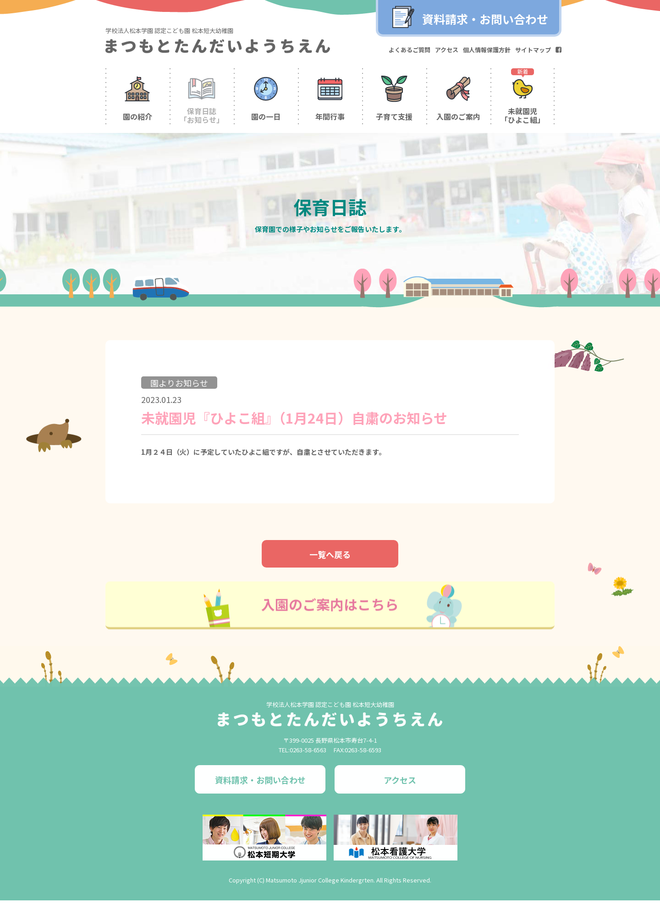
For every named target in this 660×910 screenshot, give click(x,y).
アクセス (446, 49)
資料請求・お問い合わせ (485, 19)
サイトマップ (533, 49)
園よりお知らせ (180, 399)
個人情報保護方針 (487, 49)
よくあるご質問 (409, 49)
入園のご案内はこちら (330, 622)
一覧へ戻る (330, 572)
